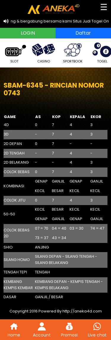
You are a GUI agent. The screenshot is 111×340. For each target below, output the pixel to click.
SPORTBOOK (73, 52)
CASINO (43, 52)
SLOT (14, 52)
